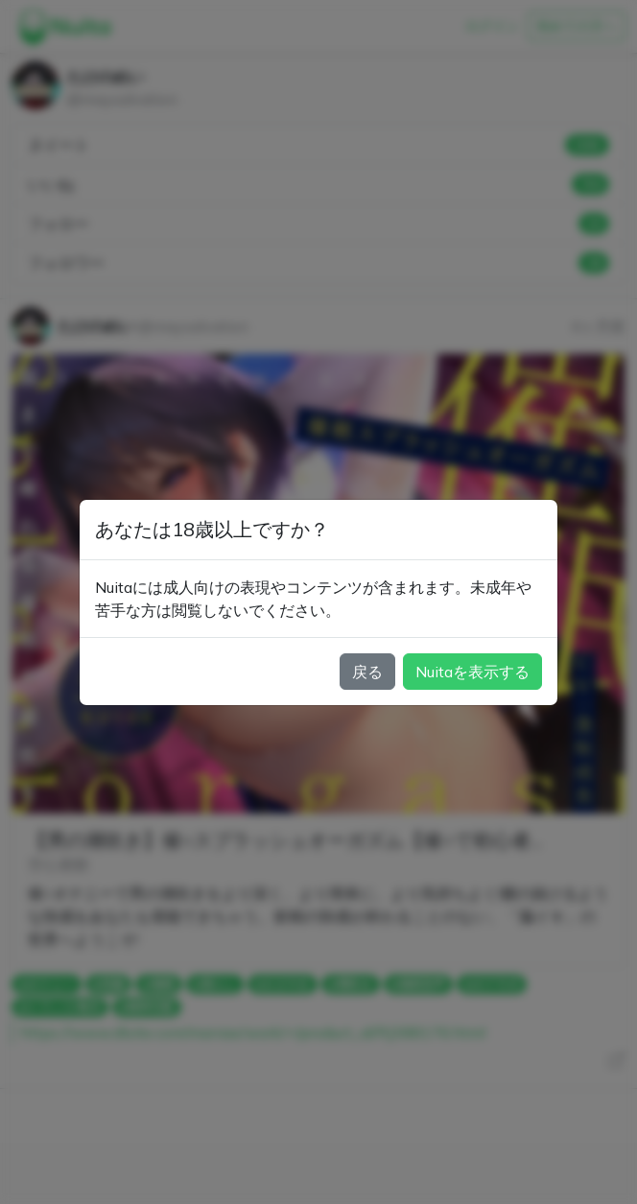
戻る (367, 671)
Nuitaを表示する (472, 671)
